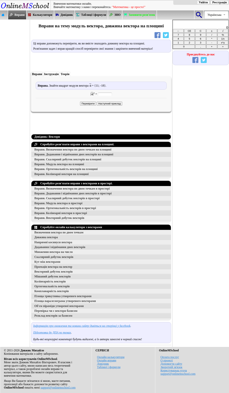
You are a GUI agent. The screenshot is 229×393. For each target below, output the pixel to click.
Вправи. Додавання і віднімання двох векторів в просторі (73, 193)
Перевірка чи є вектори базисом (55, 310)
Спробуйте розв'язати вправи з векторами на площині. (74, 144)
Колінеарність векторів (50, 281)
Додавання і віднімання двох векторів (59, 247)
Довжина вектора (46, 237)
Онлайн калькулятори (110, 357)
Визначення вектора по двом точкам (58, 232)
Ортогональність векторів (52, 286)
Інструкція (51, 74)
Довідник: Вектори (47, 136)
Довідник (103, 363)
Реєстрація (219, 2)
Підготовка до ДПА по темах (52, 332)
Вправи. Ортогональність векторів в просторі (65, 208)
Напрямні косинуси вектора (53, 242)
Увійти (203, 2)
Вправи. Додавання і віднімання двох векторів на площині (73, 154)
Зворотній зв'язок (171, 367)
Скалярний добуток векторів (53, 256)
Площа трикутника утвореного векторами (62, 296)
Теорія (65, 74)
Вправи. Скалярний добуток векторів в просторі (67, 198)
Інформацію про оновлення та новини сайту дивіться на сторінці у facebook (81, 325)
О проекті (166, 360)
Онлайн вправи (106, 360)
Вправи (37, 74)
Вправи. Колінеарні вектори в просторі (60, 213)
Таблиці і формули (108, 367)
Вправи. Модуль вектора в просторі (58, 203)
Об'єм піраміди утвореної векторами (59, 306)
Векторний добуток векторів (53, 271)
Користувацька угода (173, 370)
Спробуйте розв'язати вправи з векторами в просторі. (73, 183)
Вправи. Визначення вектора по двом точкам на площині (72, 149)
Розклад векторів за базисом (53, 315)
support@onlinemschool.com (58, 387)
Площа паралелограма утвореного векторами (65, 301)
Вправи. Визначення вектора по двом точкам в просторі (72, 188)
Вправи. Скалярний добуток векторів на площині (67, 159)
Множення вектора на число (53, 251)
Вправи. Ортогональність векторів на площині (66, 169)
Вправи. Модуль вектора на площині (59, 164)
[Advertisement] (15, 75)
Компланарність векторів (51, 291)
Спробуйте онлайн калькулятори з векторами (68, 227)
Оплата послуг (169, 357)
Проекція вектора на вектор (53, 266)
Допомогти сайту (171, 363)
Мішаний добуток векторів (52, 276)
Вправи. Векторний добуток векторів (59, 217)
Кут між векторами (47, 261)
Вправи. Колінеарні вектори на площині (61, 174)
